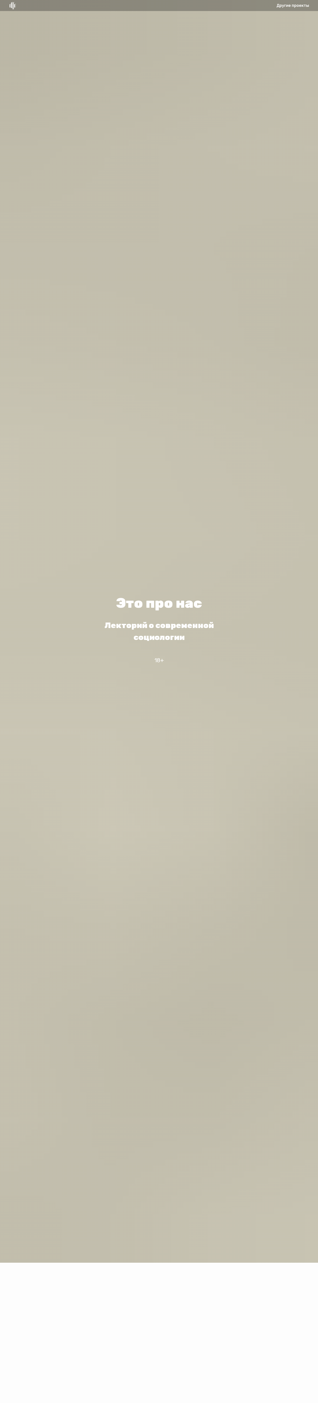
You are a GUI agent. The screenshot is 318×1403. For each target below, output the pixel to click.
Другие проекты (292, 5)
